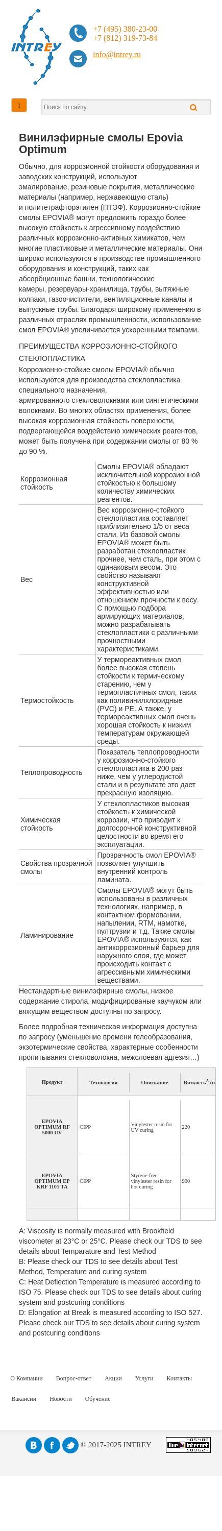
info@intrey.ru (117, 54)
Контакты (179, 1378)
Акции (113, 1378)
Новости (61, 1398)
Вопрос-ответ (73, 1378)
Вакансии (23, 1398)
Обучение (98, 1398)
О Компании (26, 1378)
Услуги (144, 1378)
